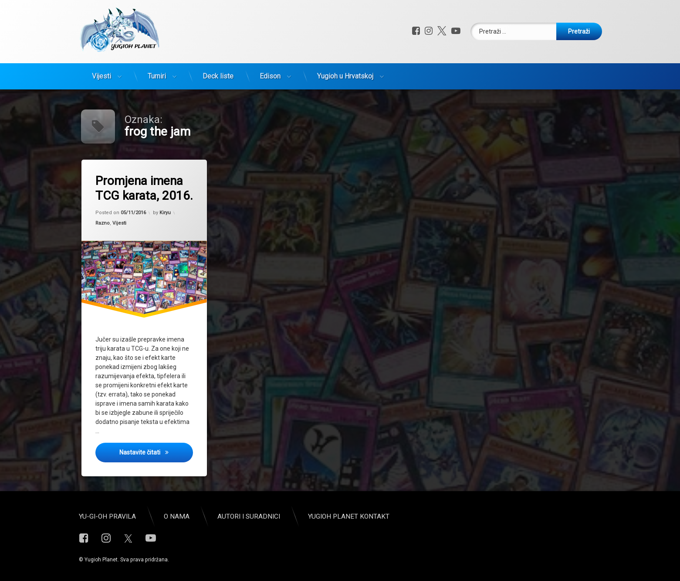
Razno (102, 223)
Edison (270, 76)
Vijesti (101, 76)
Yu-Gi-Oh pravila (107, 516)
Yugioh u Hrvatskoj (345, 76)
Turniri (157, 76)
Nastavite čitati (156, 452)
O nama (176, 516)
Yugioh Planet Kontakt (348, 516)
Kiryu (165, 212)
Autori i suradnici (248, 516)
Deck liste (218, 76)
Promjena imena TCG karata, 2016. (144, 188)
